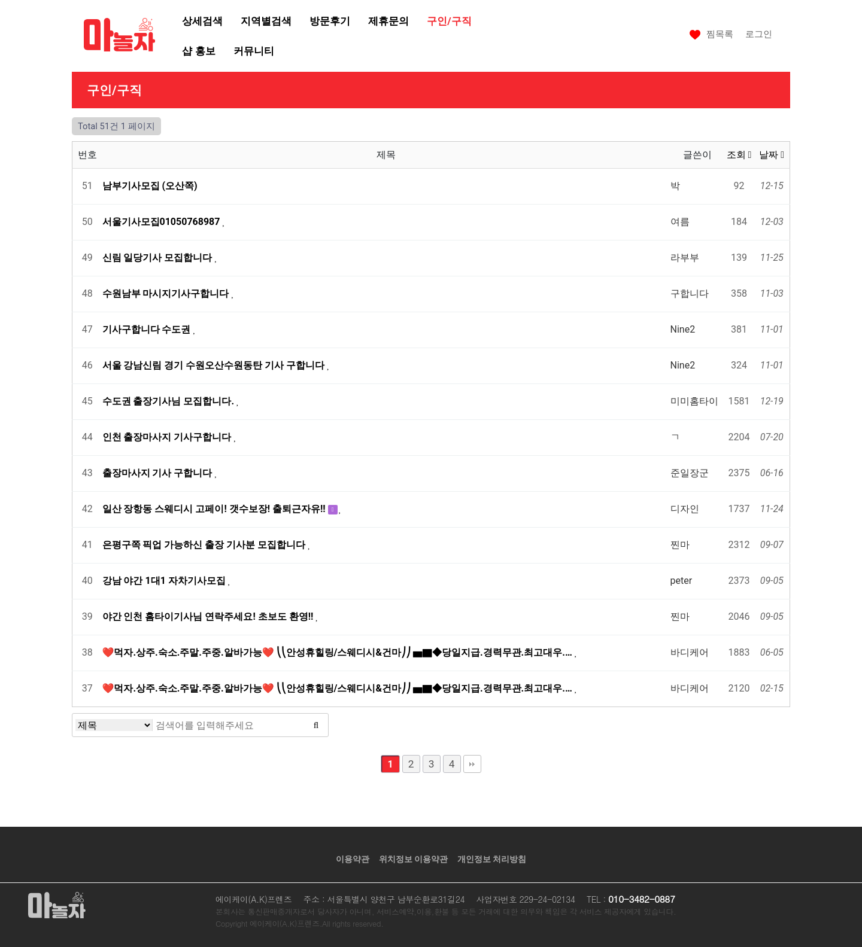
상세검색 (202, 21)
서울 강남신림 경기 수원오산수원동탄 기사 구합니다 (214, 365)
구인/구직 (449, 21)
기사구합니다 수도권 (147, 329)
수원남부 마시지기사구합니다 (167, 293)
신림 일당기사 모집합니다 (158, 257)
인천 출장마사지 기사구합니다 (168, 437)
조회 (739, 154)
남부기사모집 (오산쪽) (150, 185)
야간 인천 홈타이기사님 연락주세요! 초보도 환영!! (209, 616)
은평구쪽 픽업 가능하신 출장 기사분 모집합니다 (205, 544)
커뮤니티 (253, 51)
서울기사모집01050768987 (162, 221)
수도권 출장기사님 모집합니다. (169, 401)
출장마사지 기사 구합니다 (158, 473)
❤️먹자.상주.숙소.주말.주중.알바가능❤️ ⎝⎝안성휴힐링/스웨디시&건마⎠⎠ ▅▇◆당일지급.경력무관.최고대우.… (338, 652)
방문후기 (329, 21)
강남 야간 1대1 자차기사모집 (165, 580)
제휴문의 (388, 21)
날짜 (771, 154)
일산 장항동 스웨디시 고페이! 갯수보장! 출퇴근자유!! (215, 508)
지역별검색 (266, 21)
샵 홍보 (198, 51)
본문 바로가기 (0, 0)
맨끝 (472, 764)
